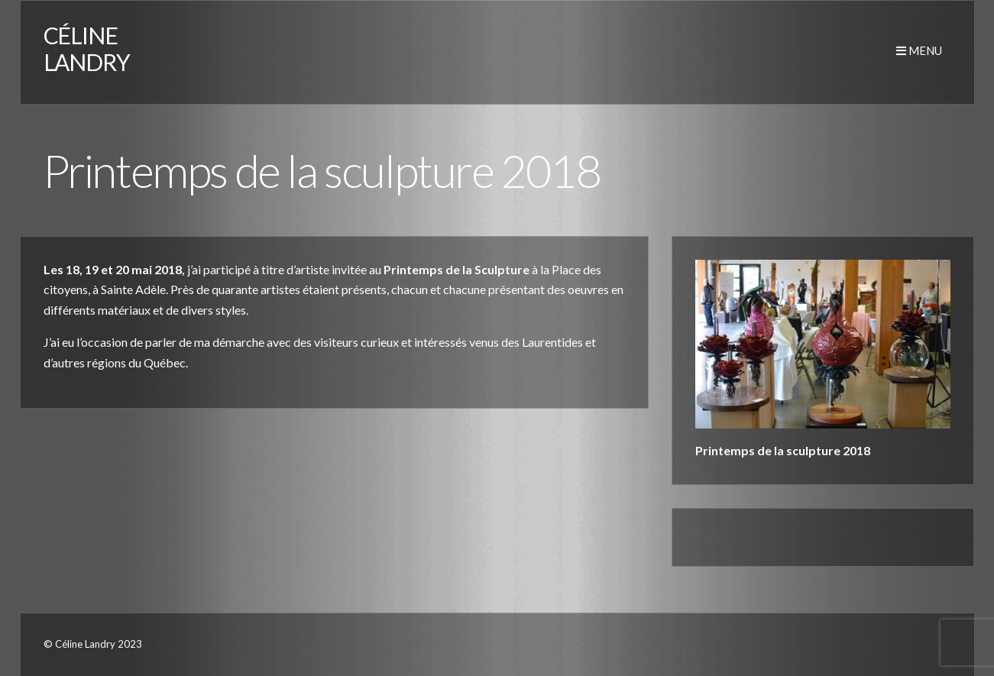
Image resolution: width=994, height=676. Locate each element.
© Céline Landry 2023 (93, 644)
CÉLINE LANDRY (87, 48)
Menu (919, 50)
